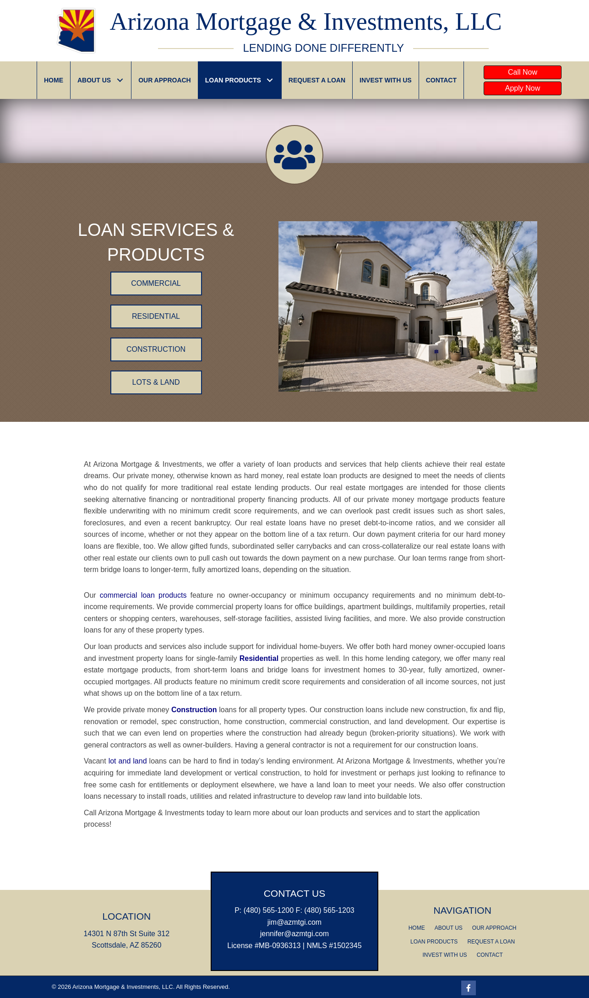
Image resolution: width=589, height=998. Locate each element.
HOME (417, 928)
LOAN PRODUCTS (434, 941)
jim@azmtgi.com (294, 922)
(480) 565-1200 (269, 910)
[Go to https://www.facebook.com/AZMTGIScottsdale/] (468, 988)
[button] (523, 72)
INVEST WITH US (445, 955)
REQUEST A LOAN (491, 941)
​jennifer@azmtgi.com (294, 934)
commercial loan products (143, 595)
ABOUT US (449, 928)
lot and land (128, 761)
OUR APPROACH (494, 928)
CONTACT (490, 955)
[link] (53, 80)
